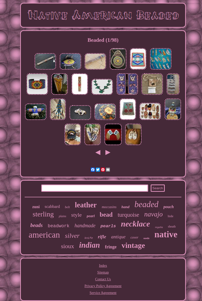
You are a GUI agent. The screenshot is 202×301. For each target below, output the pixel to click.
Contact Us (103, 279)
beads (36, 225)
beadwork (58, 226)
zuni (35, 207)
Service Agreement (103, 293)
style (76, 215)
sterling (43, 214)
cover (134, 237)
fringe (110, 246)
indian (89, 245)
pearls (108, 226)
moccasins (109, 207)
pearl (91, 216)
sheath (172, 226)
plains (62, 216)
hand (126, 207)
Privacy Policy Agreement (103, 286)
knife (89, 238)
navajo (153, 214)
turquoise (128, 215)
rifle (102, 236)
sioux (67, 246)
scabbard (52, 206)
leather (86, 205)
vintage (133, 245)
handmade (84, 225)
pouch (169, 207)
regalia (159, 227)
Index (103, 266)
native (165, 234)
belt (67, 207)
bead (106, 214)
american (44, 234)
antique (118, 236)
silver (72, 235)
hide (170, 216)
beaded (146, 204)
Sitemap (103, 272)
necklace (135, 223)
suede (146, 238)
